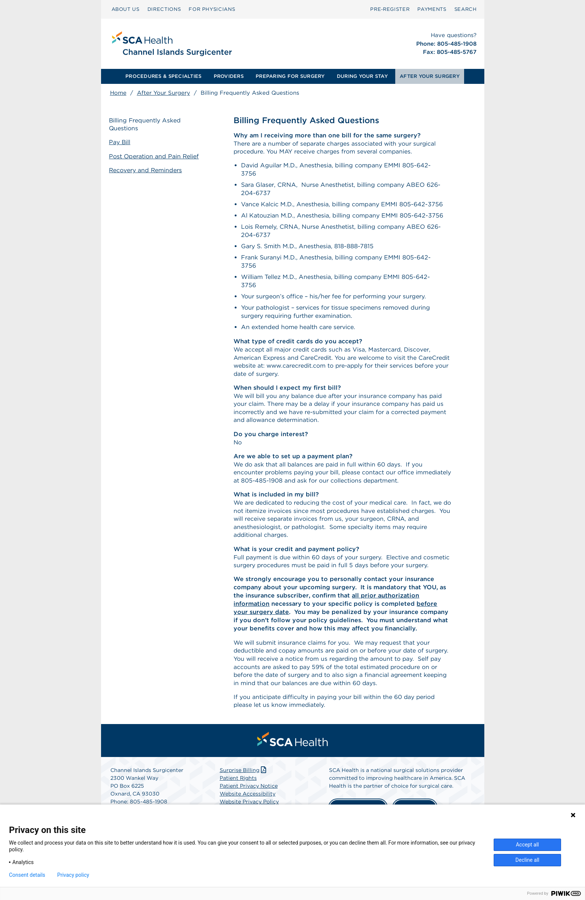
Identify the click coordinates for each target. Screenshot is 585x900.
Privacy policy (73, 875)
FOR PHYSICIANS (212, 9)
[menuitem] (126, 9)
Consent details (27, 875)
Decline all (527, 860)
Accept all (527, 845)
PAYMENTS (431, 9)
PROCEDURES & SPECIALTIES (163, 76)
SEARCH (465, 9)
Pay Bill (121, 142)
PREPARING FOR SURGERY (290, 76)
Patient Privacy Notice (249, 800)
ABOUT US (126, 9)
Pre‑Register (389, 9)
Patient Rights (238, 793)
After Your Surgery (163, 92)
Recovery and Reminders (147, 169)
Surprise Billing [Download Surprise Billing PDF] (244, 785)
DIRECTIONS (164, 9)
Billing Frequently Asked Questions (146, 124)
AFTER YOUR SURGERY (430, 76)
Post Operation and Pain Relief (155, 156)
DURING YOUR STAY (362, 76)
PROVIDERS (229, 76)
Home (118, 92)
